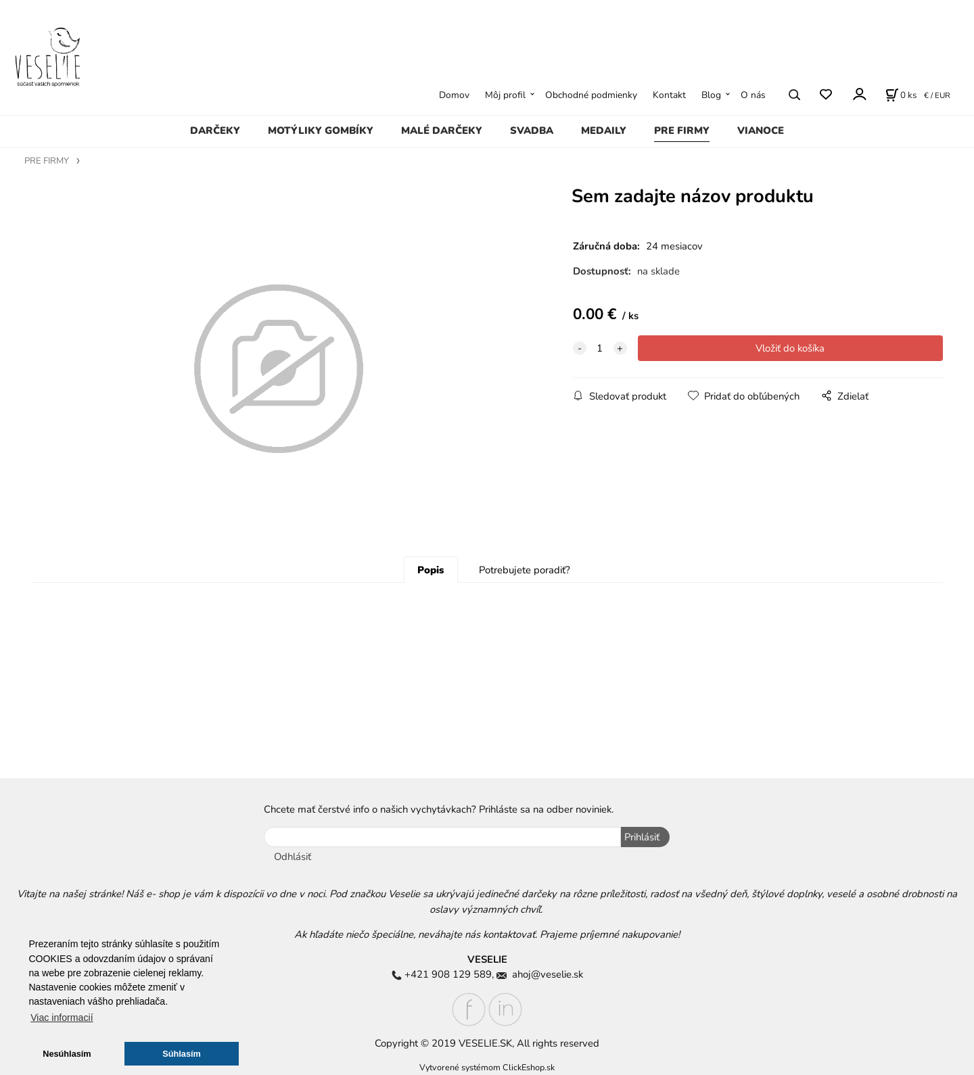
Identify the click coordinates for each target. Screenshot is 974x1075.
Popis (430, 570)
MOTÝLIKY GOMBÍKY (320, 130)
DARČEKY (215, 130)
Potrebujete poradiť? (524, 570)
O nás (753, 95)
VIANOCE (760, 130)
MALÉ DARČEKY (441, 130)
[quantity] (599, 348)
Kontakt (669, 95)
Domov (454, 95)
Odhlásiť (292, 856)
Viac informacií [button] (61, 1017)
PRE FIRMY (682, 130)
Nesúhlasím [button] (67, 1054)
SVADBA (531, 130)
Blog (711, 95)
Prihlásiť (641, 837)
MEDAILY (603, 130)
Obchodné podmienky (591, 95)
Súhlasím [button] (181, 1054)
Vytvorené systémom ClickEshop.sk (487, 1067)
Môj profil (505, 95)
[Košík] (901, 94)
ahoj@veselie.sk (547, 974)
